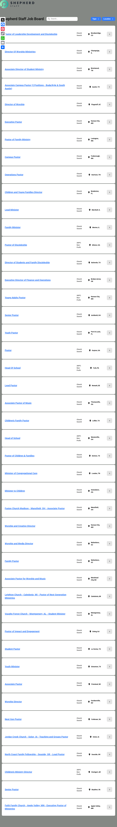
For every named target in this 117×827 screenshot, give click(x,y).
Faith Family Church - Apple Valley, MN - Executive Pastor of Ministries (35, 807)
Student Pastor (12, 649)
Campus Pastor (12, 157)
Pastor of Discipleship (16, 245)
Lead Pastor (11, 385)
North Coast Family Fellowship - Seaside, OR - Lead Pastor (35, 754)
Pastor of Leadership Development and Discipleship (31, 34)
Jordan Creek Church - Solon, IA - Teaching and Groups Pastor (36, 736)
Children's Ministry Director (18, 772)
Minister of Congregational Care (21, 473)
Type (95, 19)
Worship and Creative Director (20, 526)
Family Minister (13, 227)
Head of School (12, 438)
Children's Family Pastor (17, 420)
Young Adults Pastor (15, 297)
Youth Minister (12, 666)
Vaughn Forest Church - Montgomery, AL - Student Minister (35, 613)
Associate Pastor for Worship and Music (25, 578)
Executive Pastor (13, 122)
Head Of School (13, 368)
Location (109, 19)
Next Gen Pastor (13, 719)
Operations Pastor (14, 174)
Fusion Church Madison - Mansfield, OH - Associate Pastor (35, 508)
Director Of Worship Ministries (20, 51)
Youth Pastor (11, 332)
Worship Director (13, 701)
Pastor (8, 350)
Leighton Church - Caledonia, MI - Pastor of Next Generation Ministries (35, 596)
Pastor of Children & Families (19, 455)
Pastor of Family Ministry (17, 139)
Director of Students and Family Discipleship (27, 262)
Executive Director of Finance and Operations (28, 280)
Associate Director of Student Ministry (24, 69)
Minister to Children (15, 490)
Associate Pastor (13, 684)
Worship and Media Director (19, 543)
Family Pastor (12, 561)
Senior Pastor (12, 315)
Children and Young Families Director (23, 192)
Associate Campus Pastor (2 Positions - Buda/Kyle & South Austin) (35, 87)
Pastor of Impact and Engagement (22, 631)
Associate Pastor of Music (18, 403)
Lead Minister (12, 209)
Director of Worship (14, 104)
